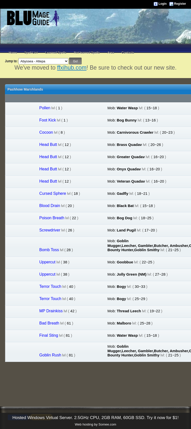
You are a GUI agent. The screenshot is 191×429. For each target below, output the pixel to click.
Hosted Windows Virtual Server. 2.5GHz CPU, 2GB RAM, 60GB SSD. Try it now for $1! (95, 417)
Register (180, 3)
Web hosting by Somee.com (95, 424)
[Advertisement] (95, 37)
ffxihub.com (72, 67)
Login (162, 3)
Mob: (111, 108)
